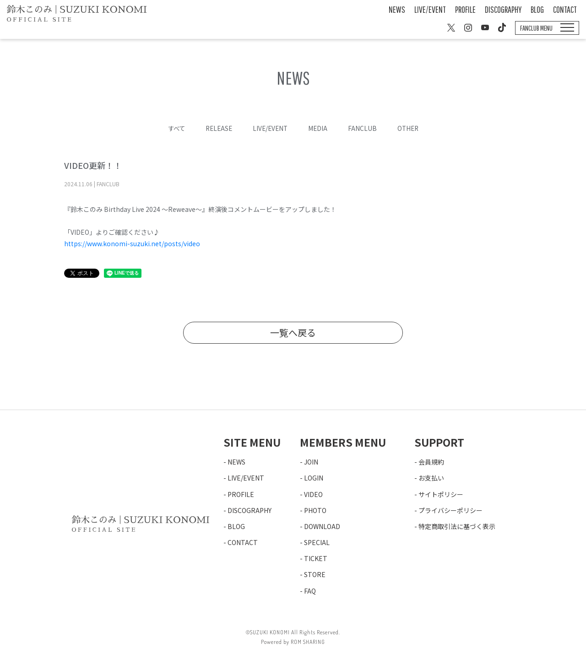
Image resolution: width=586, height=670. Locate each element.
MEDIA (319, 128)
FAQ (310, 590)
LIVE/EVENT (430, 9)
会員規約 (431, 461)
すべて (173, 128)
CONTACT (565, 9)
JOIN (311, 461)
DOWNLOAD (322, 526)
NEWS (397, 9)
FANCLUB (364, 128)
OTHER (410, 128)
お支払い (431, 477)
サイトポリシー (440, 494)
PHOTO (315, 510)
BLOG (537, 9)
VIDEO (313, 494)
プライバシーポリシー (450, 510)
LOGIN (313, 477)
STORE (315, 574)
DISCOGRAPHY (503, 9)
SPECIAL (317, 542)
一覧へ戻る (293, 332)
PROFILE (465, 9)
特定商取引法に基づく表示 (456, 526)
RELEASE (217, 128)
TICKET (315, 558)
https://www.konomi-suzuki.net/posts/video (132, 243)
